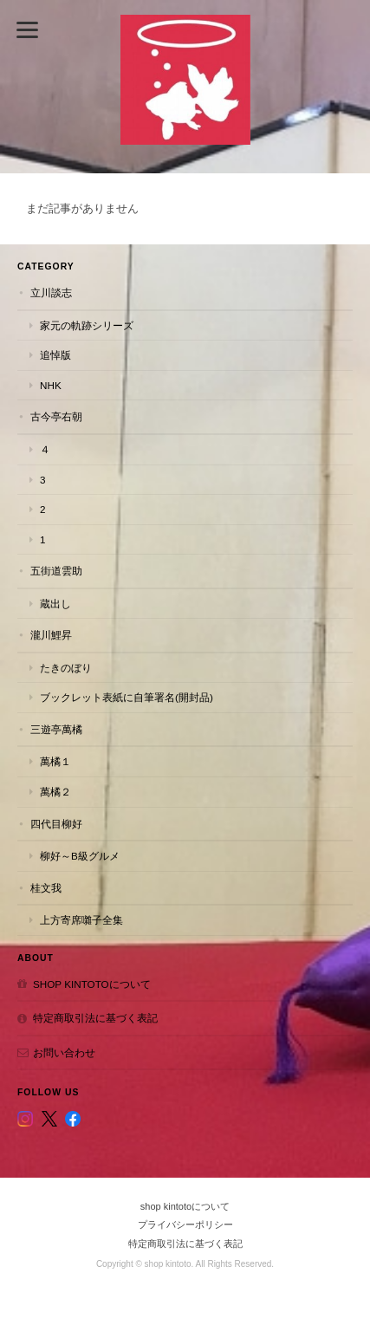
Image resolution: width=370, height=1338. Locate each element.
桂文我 (46, 887)
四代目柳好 (56, 823)
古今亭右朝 (56, 416)
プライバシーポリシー (185, 1224)
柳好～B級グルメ (80, 855)
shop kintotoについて (92, 984)
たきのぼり (66, 667)
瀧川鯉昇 (51, 634)
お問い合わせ (64, 1052)
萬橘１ (55, 761)
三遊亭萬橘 (56, 729)
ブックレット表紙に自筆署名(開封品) (126, 697)
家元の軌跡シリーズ (86, 325)
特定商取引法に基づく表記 (95, 1017)
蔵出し (55, 603)
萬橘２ (55, 791)
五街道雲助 (56, 570)
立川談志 (51, 292)
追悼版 (55, 354)
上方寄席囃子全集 (81, 920)
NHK (51, 385)
